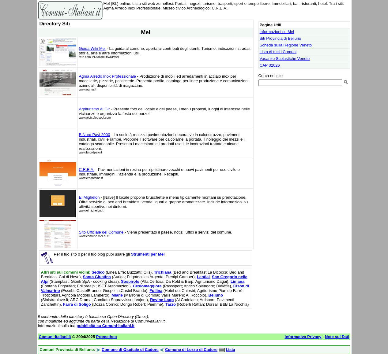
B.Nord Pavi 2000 (94, 134)
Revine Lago (162, 299)
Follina (155, 290)
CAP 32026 (270, 65)
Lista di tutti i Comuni (278, 52)
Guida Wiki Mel (92, 48)
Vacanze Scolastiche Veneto (285, 58)
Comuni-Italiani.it (55, 336)
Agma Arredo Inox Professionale (107, 76)
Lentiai (203, 277)
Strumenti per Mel (148, 254)
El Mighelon (89, 197)
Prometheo (106, 336)
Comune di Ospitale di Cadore (130, 349)
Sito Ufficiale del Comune (101, 232)
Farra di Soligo (77, 304)
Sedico (98, 272)
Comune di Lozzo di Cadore (191, 349)
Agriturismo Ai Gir (94, 109)
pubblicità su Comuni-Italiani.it (105, 325)
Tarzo (170, 304)
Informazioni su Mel (277, 31)
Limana (238, 281)
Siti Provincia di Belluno (280, 38)
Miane (117, 295)
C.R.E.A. (87, 169)
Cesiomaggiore (147, 286)
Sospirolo (130, 281)
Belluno (215, 295)
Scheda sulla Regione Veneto (286, 45)
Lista (230, 349)
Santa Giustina (97, 277)
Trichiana (162, 272)
